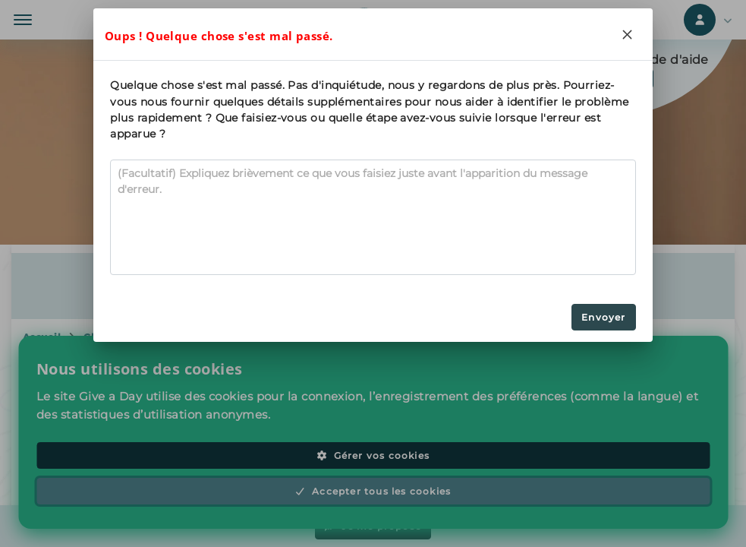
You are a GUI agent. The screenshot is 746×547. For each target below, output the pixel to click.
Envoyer (603, 317)
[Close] (627, 34)
